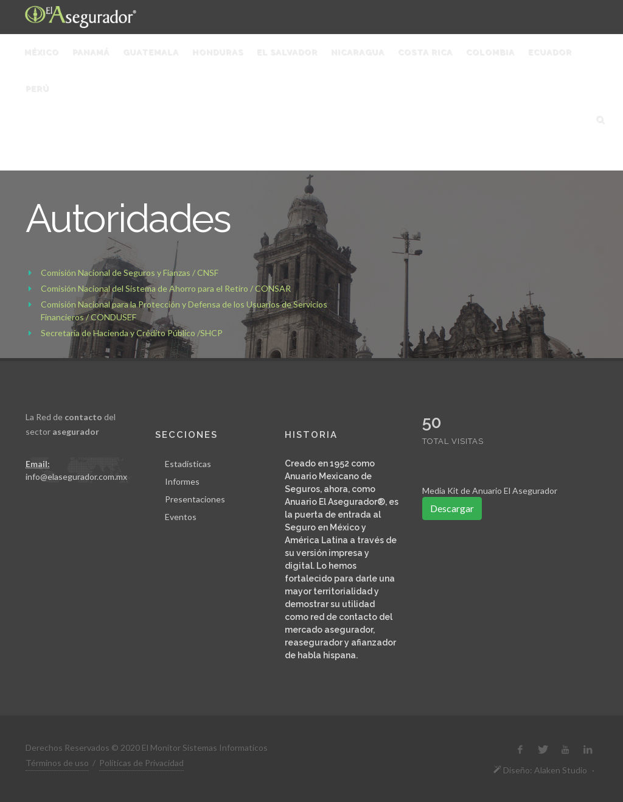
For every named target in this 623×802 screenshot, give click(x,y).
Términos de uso (57, 763)
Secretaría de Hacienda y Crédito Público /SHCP (132, 333)
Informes (182, 481)
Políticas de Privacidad (141, 763)
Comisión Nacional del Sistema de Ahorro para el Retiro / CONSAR (166, 288)
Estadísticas (188, 464)
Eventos (181, 517)
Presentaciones (195, 499)
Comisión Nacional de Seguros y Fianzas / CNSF (129, 272)
